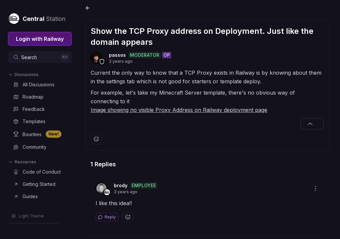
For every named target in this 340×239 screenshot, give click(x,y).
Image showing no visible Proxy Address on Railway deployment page (179, 110)
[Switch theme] (27, 216)
